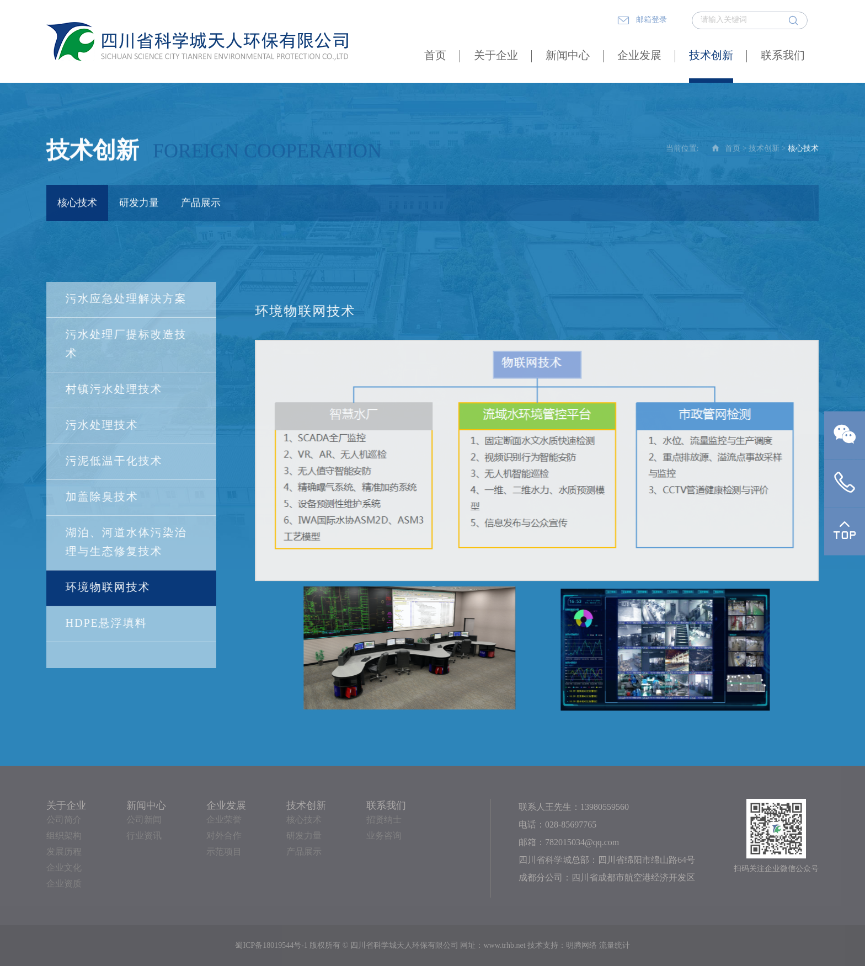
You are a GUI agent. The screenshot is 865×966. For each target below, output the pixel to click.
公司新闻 (144, 820)
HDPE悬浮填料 (106, 623)
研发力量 (139, 204)
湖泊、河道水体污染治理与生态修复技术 (125, 542)
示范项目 (224, 852)
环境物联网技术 (107, 588)
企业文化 (64, 868)
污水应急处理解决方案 (125, 299)
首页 (435, 56)
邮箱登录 (642, 20)
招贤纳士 (384, 820)
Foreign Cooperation (267, 152)
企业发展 (639, 56)
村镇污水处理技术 (113, 390)
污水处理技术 (101, 425)
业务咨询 (384, 836)
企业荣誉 (224, 820)
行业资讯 (144, 836)
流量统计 (614, 946)
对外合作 (224, 836)
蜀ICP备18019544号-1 (271, 946)
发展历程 (64, 852)
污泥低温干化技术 (113, 461)
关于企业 (496, 56)
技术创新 (711, 56)
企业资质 (64, 884)
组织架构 (64, 836)
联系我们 (783, 56)
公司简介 (64, 820)
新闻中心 (568, 56)
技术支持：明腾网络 (562, 946)
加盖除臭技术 (101, 497)
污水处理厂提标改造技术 (125, 344)
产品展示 (201, 204)
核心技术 (77, 204)
